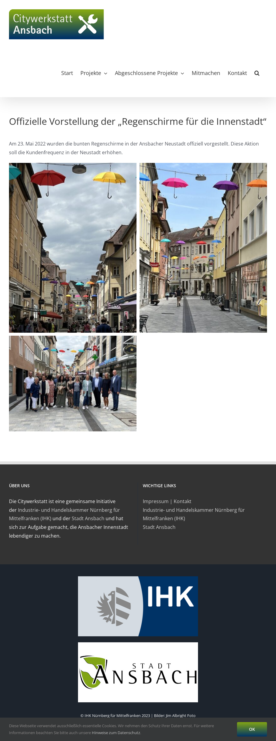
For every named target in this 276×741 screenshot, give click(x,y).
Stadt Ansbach (88, 518)
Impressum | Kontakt (167, 501)
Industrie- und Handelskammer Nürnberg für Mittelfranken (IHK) (194, 514)
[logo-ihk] (138, 578)
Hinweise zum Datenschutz (116, 732)
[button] (257, 73)
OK (252, 729)
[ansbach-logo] (138, 644)
